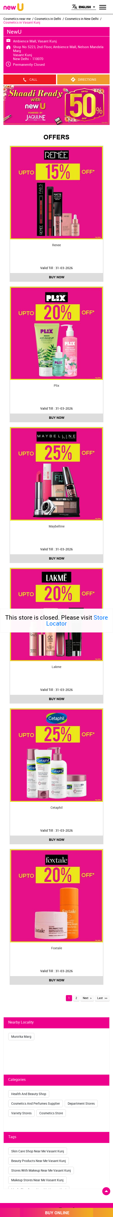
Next (85, 998)
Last (100, 998)
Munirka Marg (21, 1036)
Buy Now (56, 277)
